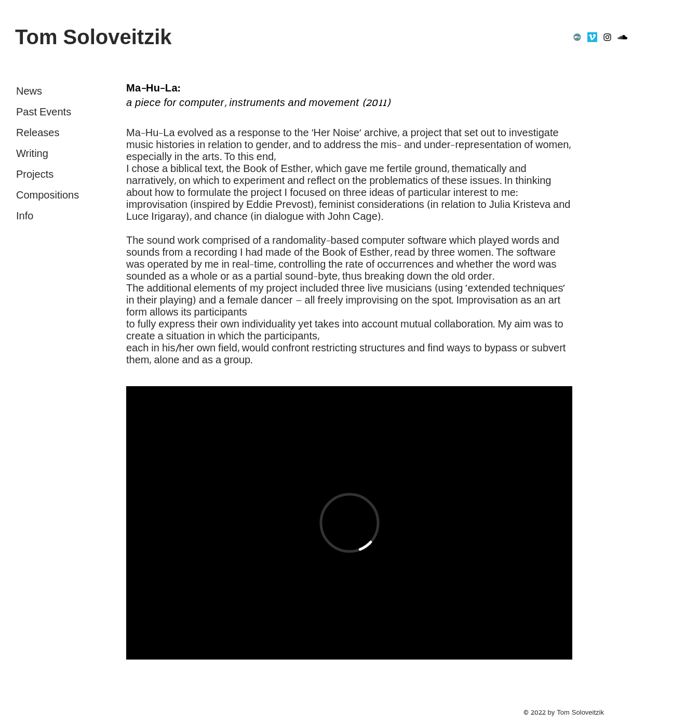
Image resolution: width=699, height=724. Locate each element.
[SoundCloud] (622, 37)
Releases (37, 133)
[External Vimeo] (349, 522)
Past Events (43, 112)
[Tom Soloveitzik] (115, 37)
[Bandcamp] (577, 37)
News (29, 91)
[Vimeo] (592, 37)
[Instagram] (607, 37)
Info (24, 216)
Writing (32, 154)
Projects (34, 174)
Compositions (47, 195)
